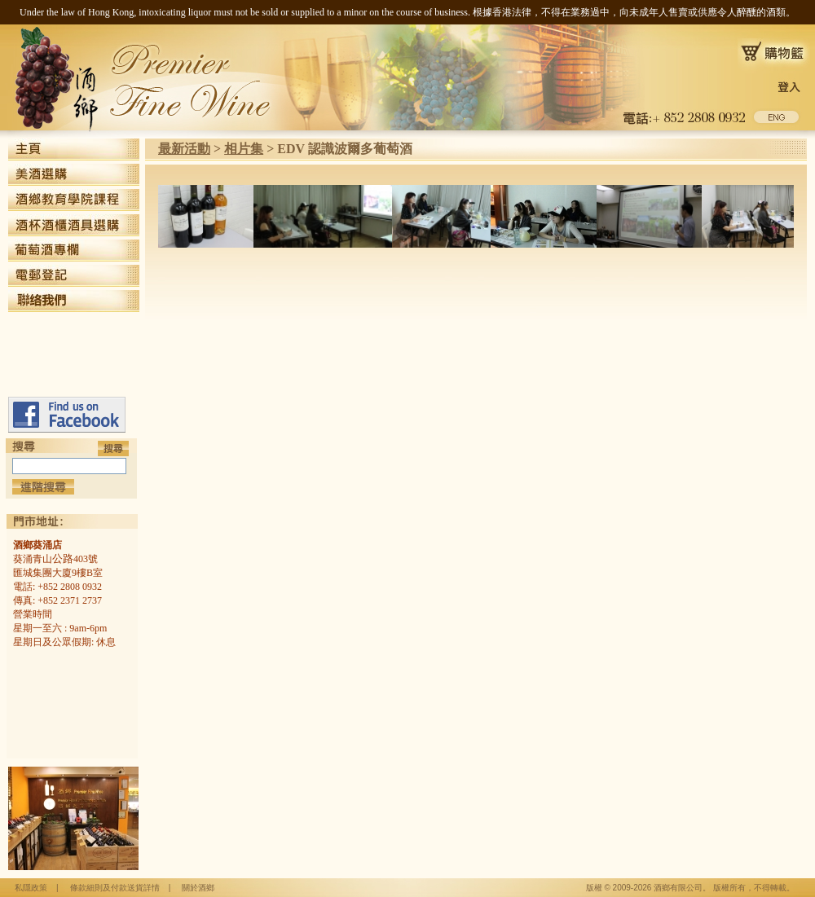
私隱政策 (31, 887)
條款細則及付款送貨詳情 (115, 887)
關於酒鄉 (198, 887)
